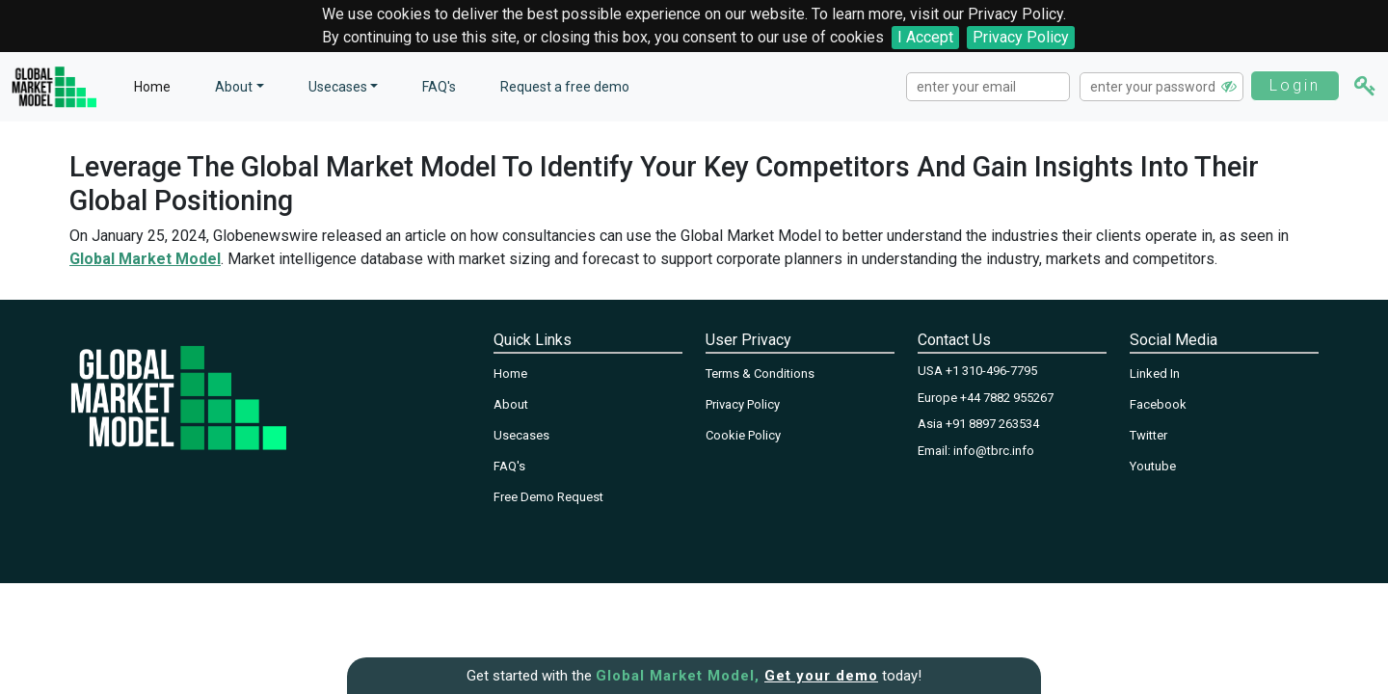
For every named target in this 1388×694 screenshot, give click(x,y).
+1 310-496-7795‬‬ (991, 370)
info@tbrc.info (993, 450)
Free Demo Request (548, 497)
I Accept (925, 37)
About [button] (234, 86)
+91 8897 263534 (992, 423)
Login (1295, 85)
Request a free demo (564, 86)
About (511, 404)
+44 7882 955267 (1007, 397)
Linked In (1155, 373)
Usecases (337, 86)
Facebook (1158, 404)
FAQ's (439, 86)
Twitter (1148, 435)
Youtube (1153, 466)
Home (152, 86)
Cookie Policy (743, 435)
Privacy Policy (1021, 37)
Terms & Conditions (760, 373)
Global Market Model (145, 259)
